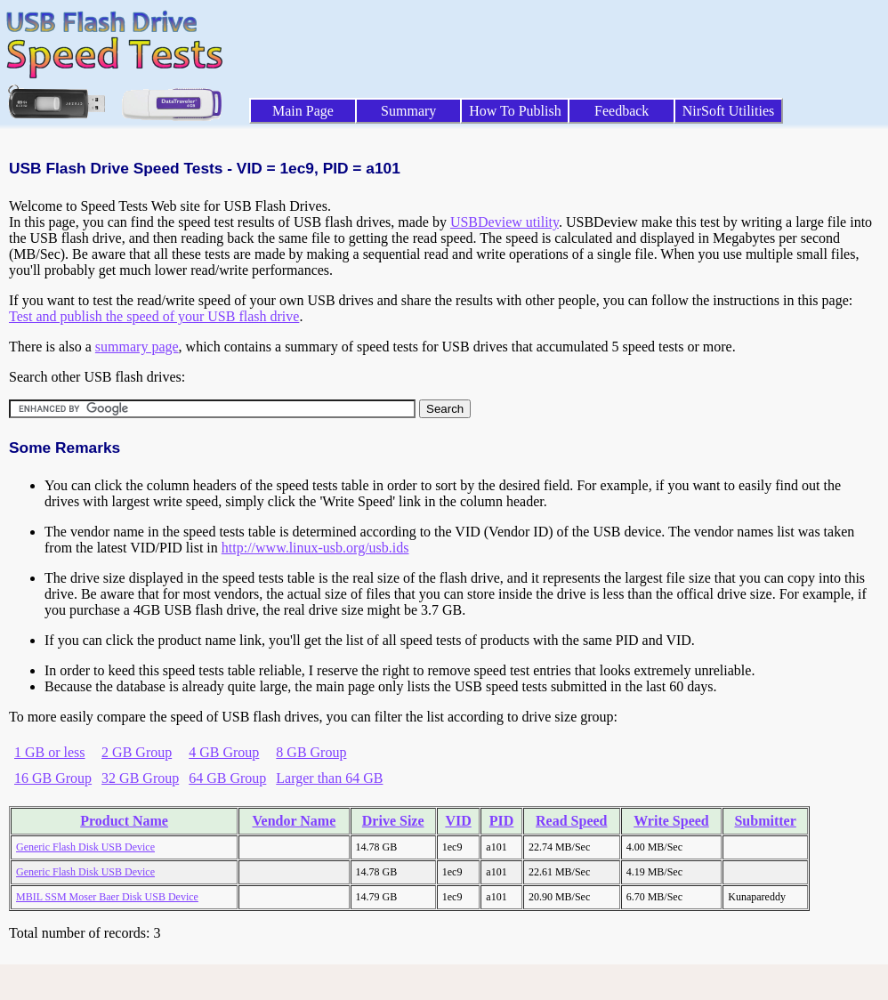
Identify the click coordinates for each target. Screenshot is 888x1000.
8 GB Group (311, 752)
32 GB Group (140, 778)
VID (458, 820)
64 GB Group (227, 778)
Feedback (621, 110)
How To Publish (515, 110)
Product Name (124, 820)
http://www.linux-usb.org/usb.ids (315, 547)
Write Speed (671, 820)
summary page (137, 346)
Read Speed (571, 820)
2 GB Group (136, 752)
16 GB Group (53, 778)
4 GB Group (224, 752)
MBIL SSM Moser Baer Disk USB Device (107, 897)
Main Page (303, 110)
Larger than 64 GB (329, 778)
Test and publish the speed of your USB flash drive (154, 316)
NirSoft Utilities (728, 110)
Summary (408, 110)
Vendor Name (293, 820)
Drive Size (393, 820)
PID (501, 820)
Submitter (764, 820)
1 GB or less (49, 752)
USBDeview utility (504, 222)
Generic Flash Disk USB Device (85, 847)
